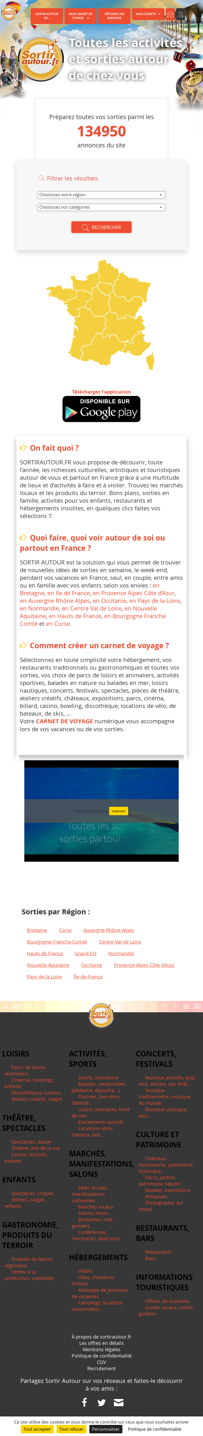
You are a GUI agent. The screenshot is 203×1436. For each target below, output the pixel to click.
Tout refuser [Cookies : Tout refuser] (71, 1429)
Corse (65, 930)
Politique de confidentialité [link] (154, 1429)
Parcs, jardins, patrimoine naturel (159, 1180)
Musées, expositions (167, 1190)
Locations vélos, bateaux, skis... (93, 1131)
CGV (101, 1362)
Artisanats (156, 1196)
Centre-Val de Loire (120, 942)
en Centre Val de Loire (92, 608)
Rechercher (101, 227)
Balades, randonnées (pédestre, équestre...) (98, 1087)
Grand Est (85, 953)
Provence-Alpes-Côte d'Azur (144, 965)
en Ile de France (68, 593)
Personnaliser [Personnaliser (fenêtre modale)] (106, 1429)
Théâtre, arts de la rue (35, 1148)
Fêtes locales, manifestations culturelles (90, 1194)
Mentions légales (102, 1349)
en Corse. (59, 623)
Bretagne (37, 930)
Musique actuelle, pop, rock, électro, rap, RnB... (167, 1080)
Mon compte (148, 14)
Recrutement (101, 1368)
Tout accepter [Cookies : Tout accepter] (37, 1429)
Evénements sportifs (101, 1122)
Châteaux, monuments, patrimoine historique (166, 1164)
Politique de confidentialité (102, 1356)
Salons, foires (93, 1213)
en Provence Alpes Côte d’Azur (132, 593)
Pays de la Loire (44, 976)
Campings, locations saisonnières (97, 1305)
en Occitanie (109, 600)
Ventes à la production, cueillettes (29, 1275)
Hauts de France (45, 953)
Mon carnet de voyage (80, 16)
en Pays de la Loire (154, 600)
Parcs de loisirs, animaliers (25, 1070)
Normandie (121, 953)
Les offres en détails (101, 1343)
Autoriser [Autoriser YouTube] (119, 811)
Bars (150, 1258)
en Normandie (39, 608)
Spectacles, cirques (32, 1193)
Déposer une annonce (114, 16)
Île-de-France (88, 976)
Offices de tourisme (167, 1301)
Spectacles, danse (31, 1142)
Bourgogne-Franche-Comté (57, 942)
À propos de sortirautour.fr (101, 1337)
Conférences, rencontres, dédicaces (96, 1235)
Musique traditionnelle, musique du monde (164, 1096)
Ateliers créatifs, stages (36, 1099)
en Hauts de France (75, 616)
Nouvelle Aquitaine (48, 965)
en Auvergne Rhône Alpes (55, 600)
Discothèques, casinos (36, 1092)
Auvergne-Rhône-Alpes (109, 930)
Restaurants (158, 1252)
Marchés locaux (95, 1207)
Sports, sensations (98, 1077)
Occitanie (91, 965)
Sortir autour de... (46, 16)
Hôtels (85, 1271)
